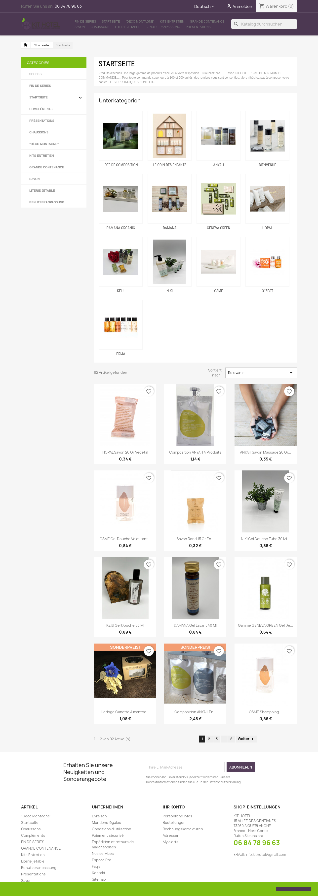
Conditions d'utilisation (111, 829)
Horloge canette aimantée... (125, 712)
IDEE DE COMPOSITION (121, 165)
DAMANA (169, 228)
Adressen (171, 835)
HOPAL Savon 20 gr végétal (125, 452)
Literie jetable (127, 27)
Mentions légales (106, 822)
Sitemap (99, 879)
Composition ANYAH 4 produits (195, 452)
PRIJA (120, 354)
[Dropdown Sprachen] (205, 7)
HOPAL (267, 228)
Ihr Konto (174, 807)
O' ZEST (267, 291)
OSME (218, 291)
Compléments (40, 109)
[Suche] (264, 24)
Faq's (96, 866)
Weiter (246, 739)
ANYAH (218, 165)
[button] (8, 889)
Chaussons (99, 27)
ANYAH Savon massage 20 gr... (265, 452)
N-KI (169, 291)
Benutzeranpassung (163, 27)
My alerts (170, 841)
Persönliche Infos (177, 816)
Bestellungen (174, 822)
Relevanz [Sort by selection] (261, 373)
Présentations (198, 27)
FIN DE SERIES (85, 21)
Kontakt (98, 872)
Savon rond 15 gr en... (195, 538)
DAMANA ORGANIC (121, 228)
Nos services (103, 853)
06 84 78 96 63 (257, 842)
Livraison (99, 816)
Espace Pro (101, 860)
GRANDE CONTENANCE (207, 21)
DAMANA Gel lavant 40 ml (195, 625)
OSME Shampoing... (265, 712)
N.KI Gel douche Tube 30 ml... (265, 538)
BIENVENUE (267, 165)
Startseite (111, 21)
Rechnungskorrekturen (183, 829)
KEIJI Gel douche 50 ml (125, 625)
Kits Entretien (172, 21)
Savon (80, 27)
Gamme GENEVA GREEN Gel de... (265, 625)
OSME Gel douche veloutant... (125, 538)
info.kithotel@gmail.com (265, 854)
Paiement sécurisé (108, 835)
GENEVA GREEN (218, 228)
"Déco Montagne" (140, 21)
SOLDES (35, 74)
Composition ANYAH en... (195, 712)
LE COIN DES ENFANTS (169, 165)
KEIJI (120, 291)
